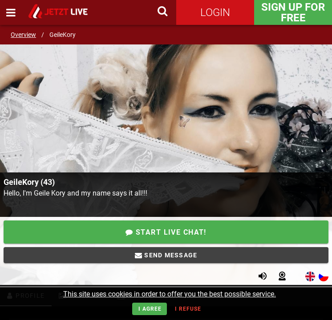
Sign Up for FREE (293, 12)
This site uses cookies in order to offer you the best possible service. (169, 294)
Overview (23, 34)
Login (215, 12)
